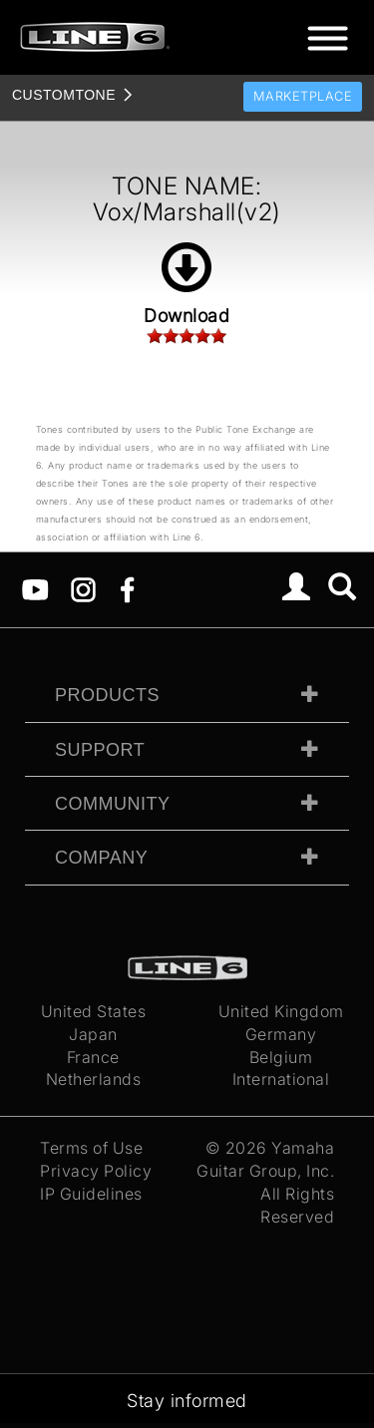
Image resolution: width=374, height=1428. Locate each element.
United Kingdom (281, 1011)
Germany (281, 1034)
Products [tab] (107, 695)
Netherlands (94, 1079)
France (93, 1057)
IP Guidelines (91, 1194)
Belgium (281, 1057)
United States (94, 1011)
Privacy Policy (96, 1171)
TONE (64, 95)
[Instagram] (83, 588)
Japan (93, 1034)
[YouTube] (35, 588)
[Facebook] (127, 588)
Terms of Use (91, 1148)
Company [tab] (101, 858)
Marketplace (303, 96)
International (281, 1079)
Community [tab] (113, 804)
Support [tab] (100, 750)
